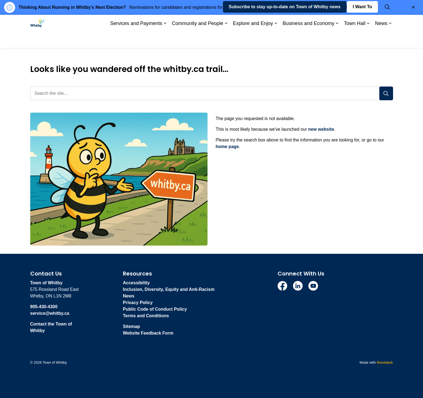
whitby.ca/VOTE (342, 7)
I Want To (362, 23)
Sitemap (131, 326)
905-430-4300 (44, 306)
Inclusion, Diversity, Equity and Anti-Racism (168, 289)
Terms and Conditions (146, 315)
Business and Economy (308, 39)
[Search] (386, 93)
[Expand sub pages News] (390, 39)
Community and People (197, 39)
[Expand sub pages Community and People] (226, 39)
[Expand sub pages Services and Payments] (165, 39)
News (381, 39)
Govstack (385, 362)
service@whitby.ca (49, 313)
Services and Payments (136, 39)
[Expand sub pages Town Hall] (368, 39)
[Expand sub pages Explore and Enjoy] (275, 39)
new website (321, 129)
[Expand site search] (387, 23)
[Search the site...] (211, 93)
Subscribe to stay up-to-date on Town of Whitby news (284, 23)
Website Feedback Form (148, 333)
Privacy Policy (138, 302)
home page (227, 146)
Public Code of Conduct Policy (155, 309)
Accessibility (136, 282)
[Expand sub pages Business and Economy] (337, 39)
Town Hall (354, 39)
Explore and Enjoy (253, 39)
